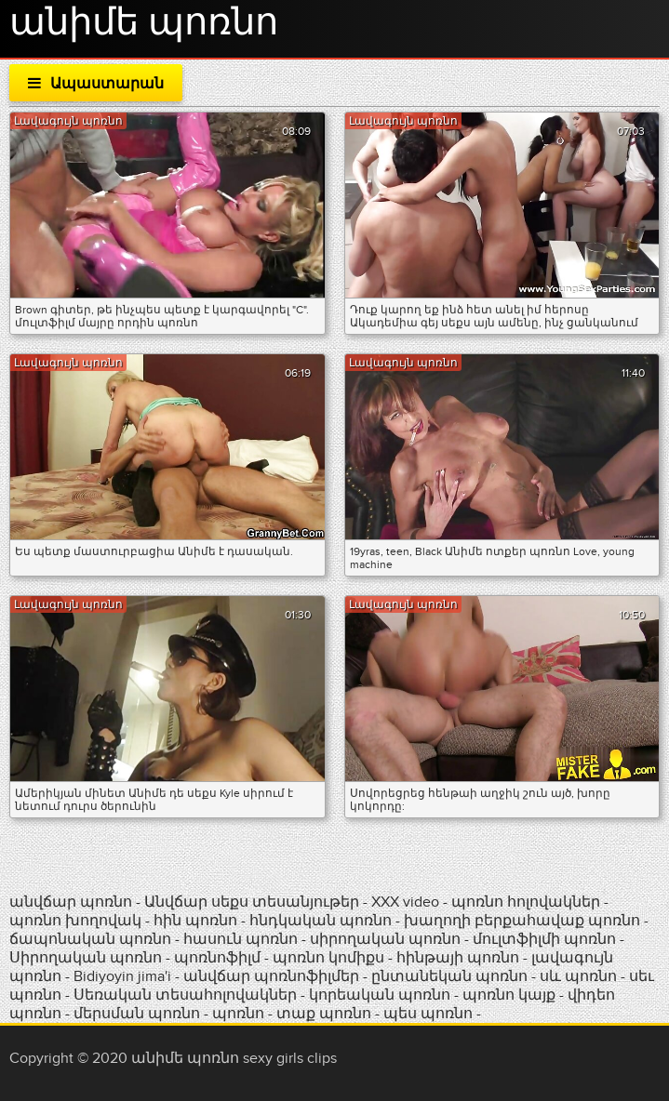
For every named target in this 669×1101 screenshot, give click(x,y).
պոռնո (238, 1013)
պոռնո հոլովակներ (527, 902)
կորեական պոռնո (379, 995)
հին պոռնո (195, 920)
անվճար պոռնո (70, 902)
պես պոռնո (428, 1013)
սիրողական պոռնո (385, 939)
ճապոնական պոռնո (90, 939)
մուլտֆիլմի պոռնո (544, 939)
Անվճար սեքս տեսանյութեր (253, 902)
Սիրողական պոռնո (85, 957)
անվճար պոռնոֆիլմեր (271, 976)
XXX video (407, 902)
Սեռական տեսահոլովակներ (187, 995)
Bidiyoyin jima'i (122, 976)
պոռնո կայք (508, 995)
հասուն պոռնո (240, 939)
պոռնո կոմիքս (328, 957)
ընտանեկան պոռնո (449, 976)
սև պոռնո (578, 976)
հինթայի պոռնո (457, 957)
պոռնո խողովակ (75, 920)
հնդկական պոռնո (320, 920)
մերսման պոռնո (137, 1013)
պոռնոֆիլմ (217, 957)
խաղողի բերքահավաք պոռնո (522, 920)
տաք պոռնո (323, 1013)
